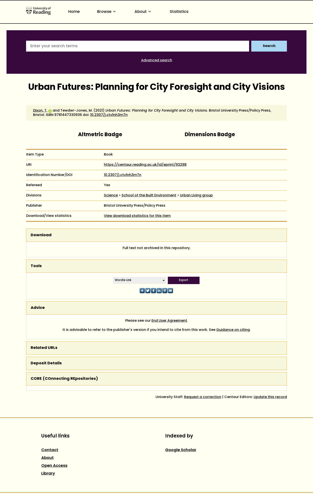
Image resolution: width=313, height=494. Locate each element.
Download (41, 235)
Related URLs (44, 348)
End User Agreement (169, 321)
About (143, 12)
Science (111, 195)
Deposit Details (46, 363)
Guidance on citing (233, 330)
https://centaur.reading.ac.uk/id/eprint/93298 (145, 165)
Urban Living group (196, 195)
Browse (107, 12)
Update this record (270, 397)
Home (74, 12)
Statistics (179, 12)
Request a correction (202, 397)
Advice (38, 308)
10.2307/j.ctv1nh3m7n (109, 115)
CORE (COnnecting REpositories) (64, 378)
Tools (36, 266)
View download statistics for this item (137, 216)
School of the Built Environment (149, 195)
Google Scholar (180, 450)
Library (48, 473)
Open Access (54, 465)
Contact (49, 450)
